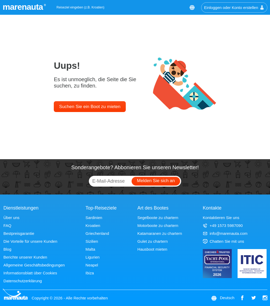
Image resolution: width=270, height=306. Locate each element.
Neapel (91, 265)
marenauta (24, 7)
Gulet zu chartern (152, 241)
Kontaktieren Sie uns (221, 217)
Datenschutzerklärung (22, 281)
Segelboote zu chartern (157, 217)
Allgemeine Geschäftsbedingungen (34, 265)
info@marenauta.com (225, 233)
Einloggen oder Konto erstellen (234, 7)
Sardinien (93, 217)
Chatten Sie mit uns (223, 241)
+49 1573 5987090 (223, 225)
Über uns (11, 217)
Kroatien (92, 225)
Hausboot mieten (152, 249)
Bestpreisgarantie (18, 233)
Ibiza (89, 273)
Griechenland (97, 233)
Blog (7, 249)
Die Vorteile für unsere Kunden (30, 241)
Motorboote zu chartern (157, 225)
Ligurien (92, 257)
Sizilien (91, 241)
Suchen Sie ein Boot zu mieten (89, 106)
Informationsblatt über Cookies (30, 273)
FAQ (7, 225)
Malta (90, 249)
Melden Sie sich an (156, 180)
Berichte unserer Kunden (25, 257)
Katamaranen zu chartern (159, 233)
